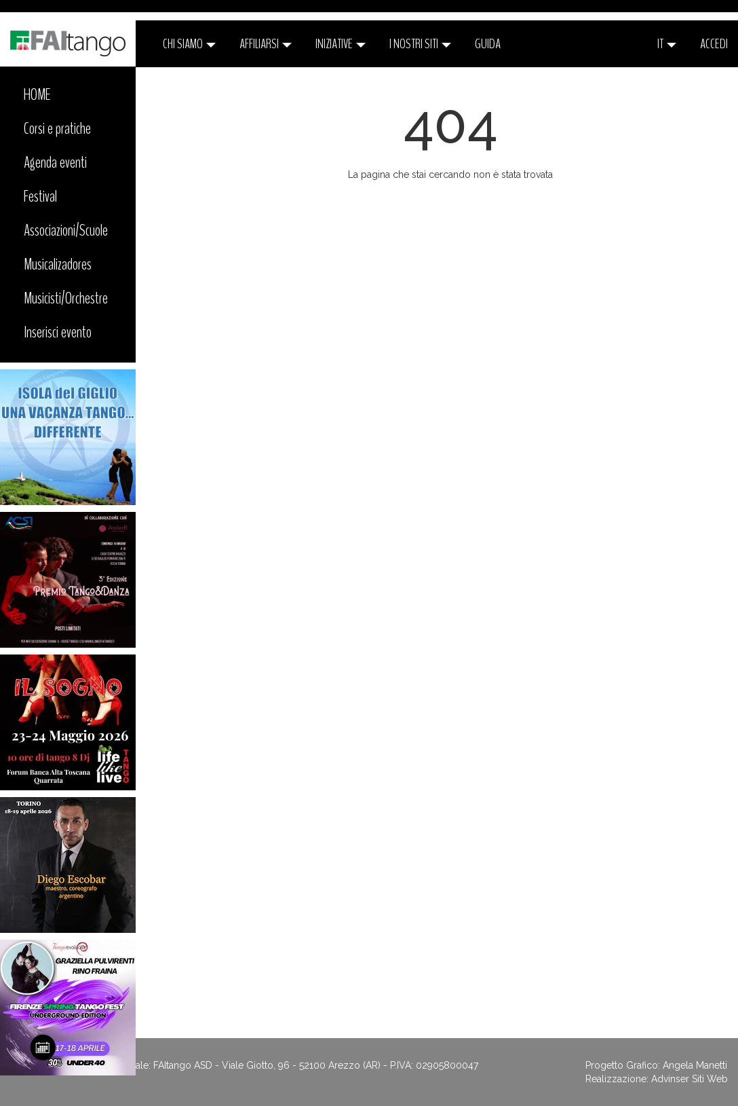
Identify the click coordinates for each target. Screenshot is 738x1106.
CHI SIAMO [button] (189, 44)
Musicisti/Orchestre (66, 298)
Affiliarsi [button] (265, 44)
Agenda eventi (55, 162)
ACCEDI (714, 44)
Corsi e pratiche (57, 128)
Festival (40, 196)
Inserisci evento (58, 332)
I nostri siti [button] (420, 44)
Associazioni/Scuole (66, 230)
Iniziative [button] (340, 44)
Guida (488, 44)
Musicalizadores (58, 264)
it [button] (666, 44)
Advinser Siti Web (689, 1078)
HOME (37, 94)
